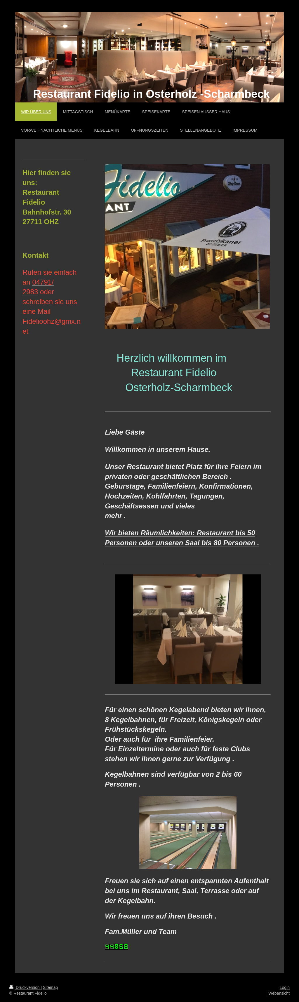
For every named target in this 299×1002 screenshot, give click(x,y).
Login (285, 987)
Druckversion (25, 987)
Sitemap (50, 987)
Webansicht (279, 993)
